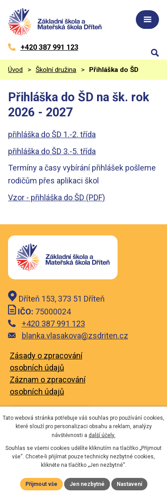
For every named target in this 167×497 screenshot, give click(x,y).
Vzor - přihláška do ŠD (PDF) (56, 197)
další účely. (102, 435)
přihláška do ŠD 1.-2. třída (52, 134)
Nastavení (129, 484)
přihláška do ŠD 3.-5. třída (52, 151)
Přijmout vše (41, 484)
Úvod (15, 70)
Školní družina (56, 70)
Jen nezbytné (87, 484)
